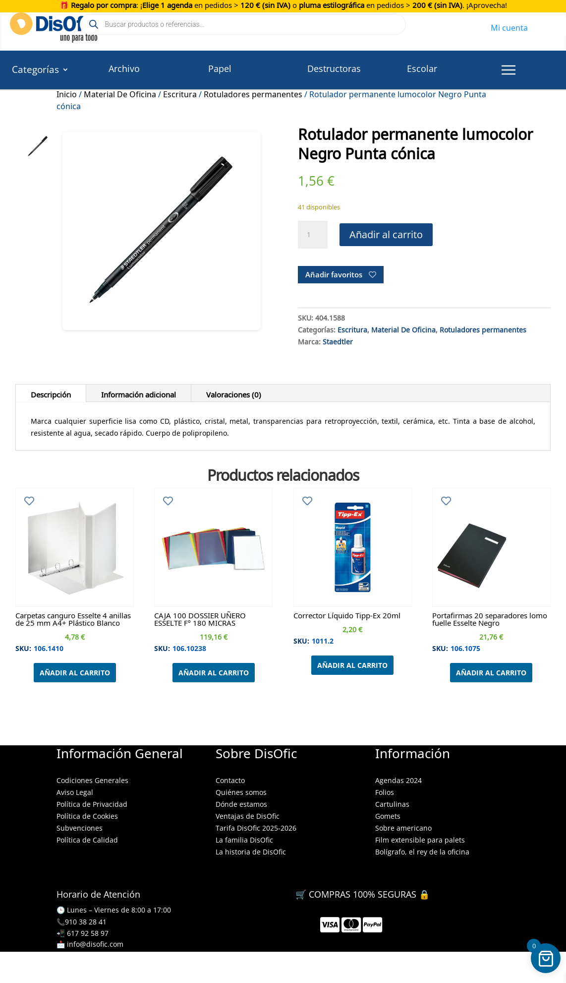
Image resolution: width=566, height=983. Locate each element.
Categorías (35, 71)
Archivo (124, 68)
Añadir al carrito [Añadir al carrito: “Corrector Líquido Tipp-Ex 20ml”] (352, 665)
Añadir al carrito (386, 234)
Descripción (51, 393)
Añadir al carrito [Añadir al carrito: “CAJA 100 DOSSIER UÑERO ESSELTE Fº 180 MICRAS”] (213, 672)
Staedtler (338, 340)
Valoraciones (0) (233, 393)
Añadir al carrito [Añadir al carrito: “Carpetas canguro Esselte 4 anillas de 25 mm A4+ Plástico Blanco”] (75, 672)
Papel (219, 68)
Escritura (180, 93)
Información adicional (138, 393)
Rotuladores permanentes (253, 93)
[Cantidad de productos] (313, 235)
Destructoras (334, 68)
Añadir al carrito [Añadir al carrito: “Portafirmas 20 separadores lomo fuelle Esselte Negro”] (491, 672)
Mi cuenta (509, 26)
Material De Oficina (120, 93)
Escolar (422, 68)
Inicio (67, 93)
